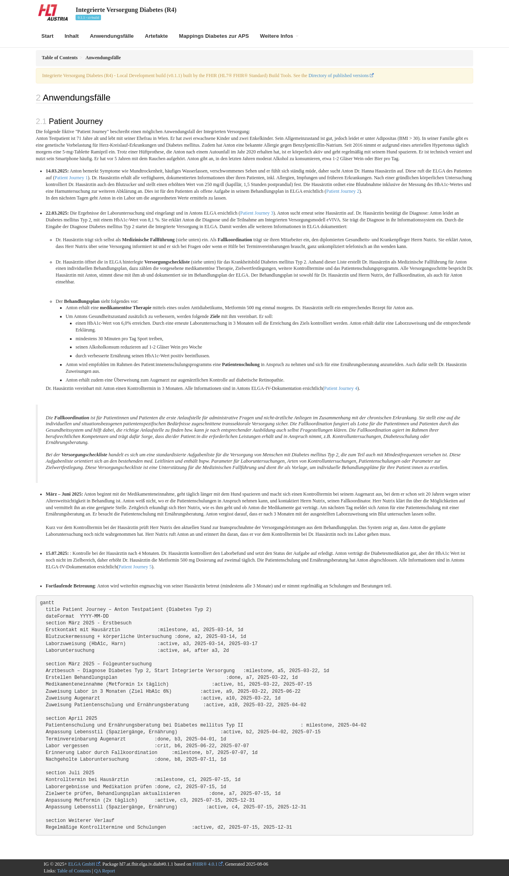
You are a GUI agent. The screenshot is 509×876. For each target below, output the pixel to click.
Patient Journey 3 (256, 213)
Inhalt (71, 36)
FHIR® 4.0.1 (205, 864)
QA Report (104, 871)
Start (47, 36)
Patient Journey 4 (340, 388)
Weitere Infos (279, 36)
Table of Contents (74, 871)
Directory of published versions (339, 75)
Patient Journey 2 (342, 191)
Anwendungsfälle (112, 36)
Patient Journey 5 (135, 567)
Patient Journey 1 (70, 177)
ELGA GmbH (81, 864)
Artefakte (156, 36)
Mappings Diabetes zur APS (214, 36)
